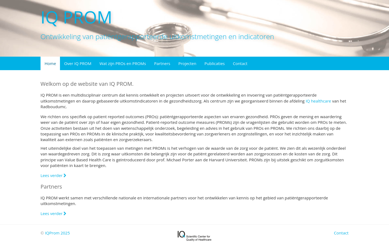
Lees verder (53, 175)
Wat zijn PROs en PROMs (122, 63)
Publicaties (214, 63)
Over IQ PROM (77, 63)
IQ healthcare (318, 101)
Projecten (187, 63)
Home (50, 63)
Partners (162, 63)
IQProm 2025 (57, 233)
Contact (240, 63)
